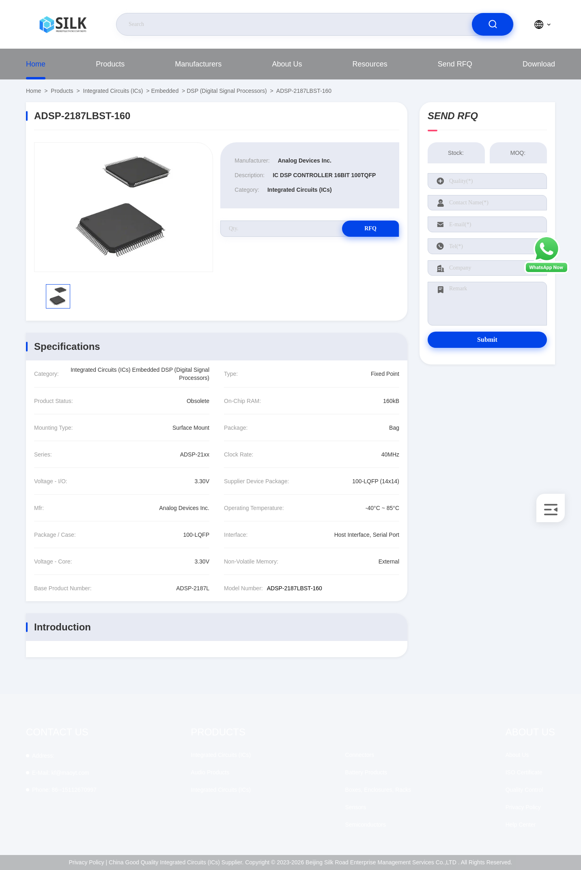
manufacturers (198, 64)
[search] (492, 24)
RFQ (370, 228)
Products (110, 64)
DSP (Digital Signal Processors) (227, 91)
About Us (287, 64)
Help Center (521, 824)
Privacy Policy (523, 807)
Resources (370, 64)
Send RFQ (455, 64)
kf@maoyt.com (60, 772)
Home (35, 64)
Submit (487, 339)
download (539, 64)
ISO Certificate (524, 772)
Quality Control (524, 789)
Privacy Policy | (88, 862)
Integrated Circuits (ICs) (113, 91)
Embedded (165, 91)
